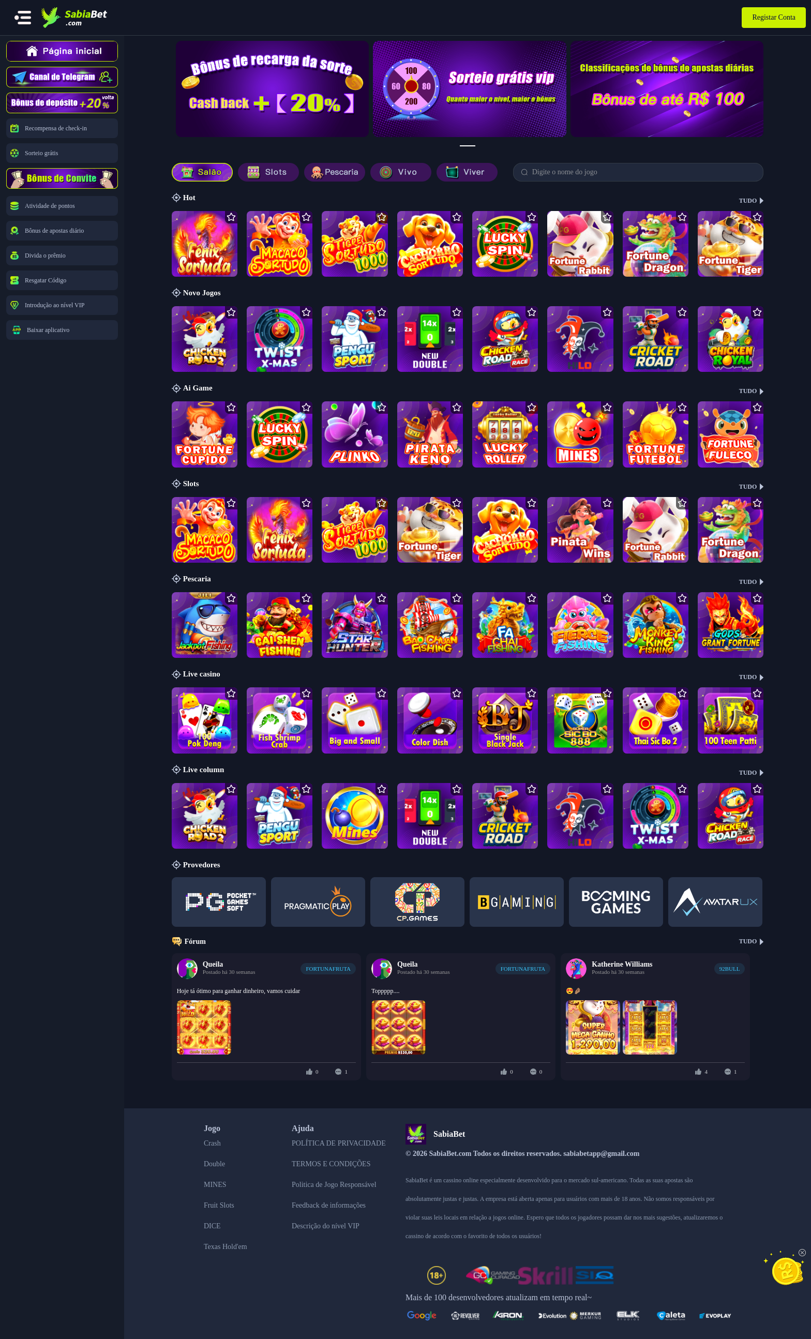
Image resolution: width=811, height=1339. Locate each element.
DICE (212, 1226)
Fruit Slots (219, 1205)
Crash (212, 1143)
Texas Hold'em (225, 1247)
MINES (215, 1184)
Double (214, 1164)
